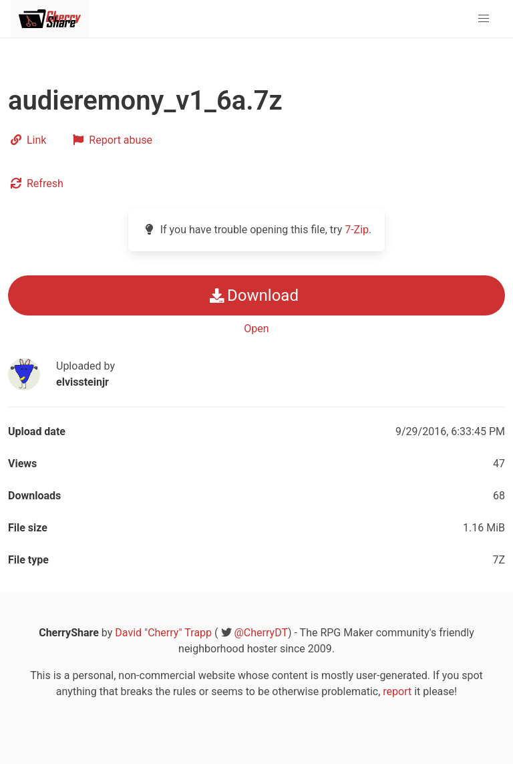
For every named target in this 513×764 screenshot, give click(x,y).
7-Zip (357, 229)
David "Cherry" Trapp (163, 632)
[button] (483, 18)
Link (27, 140)
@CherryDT (261, 632)
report (397, 691)
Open (256, 328)
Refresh (35, 183)
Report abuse (111, 140)
